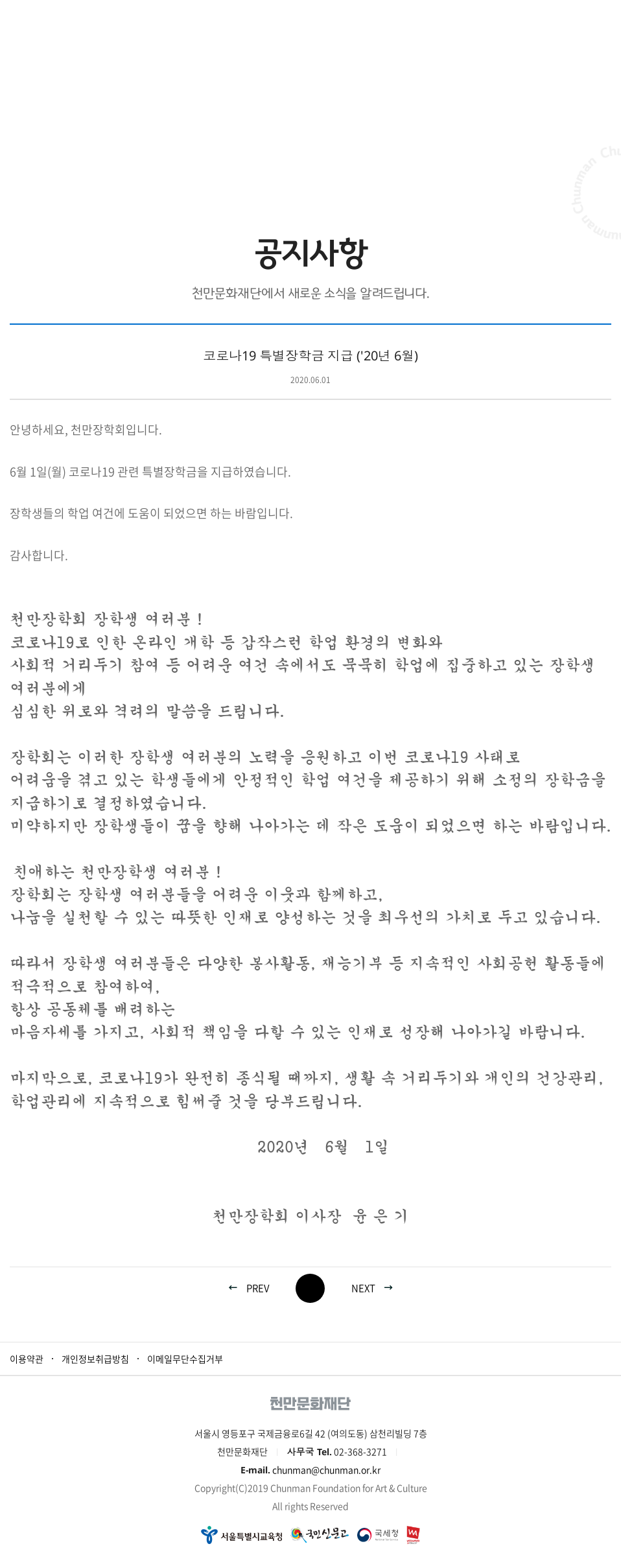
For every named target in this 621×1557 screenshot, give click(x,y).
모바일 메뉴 (604, 16)
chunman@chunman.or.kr (326, 1469)
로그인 (571, 16)
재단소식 (287, 156)
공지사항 (363, 156)
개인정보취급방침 (95, 1358)
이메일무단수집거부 (185, 1358)
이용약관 (26, 1358)
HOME (234, 156)
